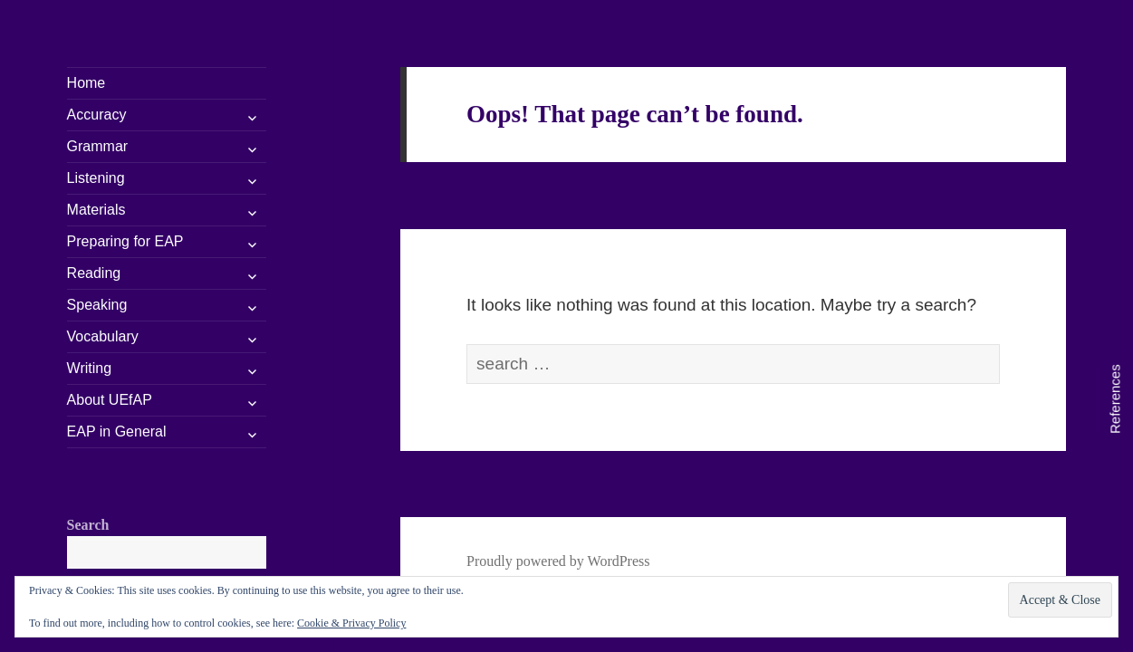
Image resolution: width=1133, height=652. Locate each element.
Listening (96, 178)
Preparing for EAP (125, 241)
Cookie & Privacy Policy (351, 623)
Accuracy (97, 114)
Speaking (97, 304)
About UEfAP (109, 400)
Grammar (98, 146)
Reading (94, 273)
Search (88, 524)
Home (86, 83)
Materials (96, 209)
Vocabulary (103, 336)
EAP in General (117, 431)
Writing (89, 368)
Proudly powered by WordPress (557, 561)
